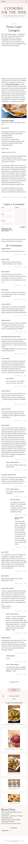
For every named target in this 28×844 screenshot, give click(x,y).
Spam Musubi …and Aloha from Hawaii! (12, 816)
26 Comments (12, 197)
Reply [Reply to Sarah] (25, 459)
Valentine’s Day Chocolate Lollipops (11, 819)
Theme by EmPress (14, 841)
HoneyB (3, 320)
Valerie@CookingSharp (8, 336)
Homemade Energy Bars (7, 821)
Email (3, 214)
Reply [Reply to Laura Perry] (25, 611)
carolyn (13, 499)
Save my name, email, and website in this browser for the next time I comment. (7, 229)
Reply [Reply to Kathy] (25, 386)
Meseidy (3, 409)
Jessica (3, 304)
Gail (2, 552)
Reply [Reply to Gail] (25, 571)
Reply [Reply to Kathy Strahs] (25, 496)
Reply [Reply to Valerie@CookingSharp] (25, 353)
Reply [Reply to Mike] (25, 583)
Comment (16, 207)
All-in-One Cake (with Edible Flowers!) (11, 812)
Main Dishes (14, 23)
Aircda (3, 391)
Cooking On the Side (13, 10)
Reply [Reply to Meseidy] (25, 420)
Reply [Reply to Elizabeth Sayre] (25, 486)
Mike (2, 576)
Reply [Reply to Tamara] (25, 653)
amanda (3, 248)
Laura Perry (5, 588)
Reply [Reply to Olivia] (25, 375)
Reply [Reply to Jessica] (25, 315)
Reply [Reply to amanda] (25, 254)
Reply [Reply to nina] (25, 299)
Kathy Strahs (10, 462)
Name (3, 207)
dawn (3, 259)
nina (2, 289)
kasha (3, 271)
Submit (14, 698)
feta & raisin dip (17, 264)
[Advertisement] (14, 62)
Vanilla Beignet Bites (6, 817)
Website (3, 220)
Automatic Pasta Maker (19, 399)
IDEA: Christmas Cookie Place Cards (11, 823)
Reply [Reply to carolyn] (25, 514)
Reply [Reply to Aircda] (25, 404)
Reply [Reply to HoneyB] (25, 331)
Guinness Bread (5, 814)
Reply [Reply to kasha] (25, 285)
